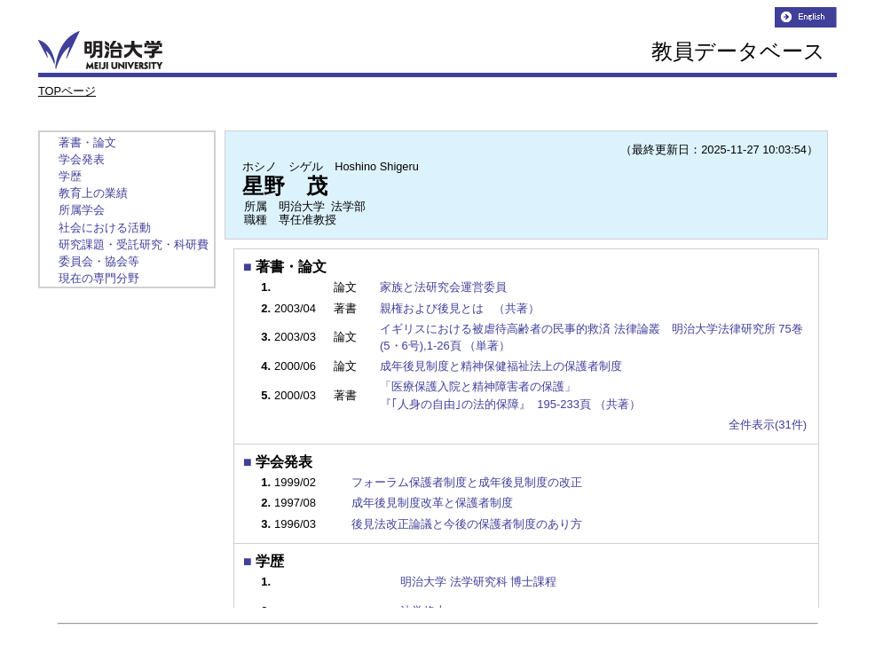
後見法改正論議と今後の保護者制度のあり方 (466, 524)
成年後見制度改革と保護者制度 (432, 502)
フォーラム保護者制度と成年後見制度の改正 (466, 482)
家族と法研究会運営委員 (449, 287)
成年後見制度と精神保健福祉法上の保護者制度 (507, 366)
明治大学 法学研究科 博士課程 (478, 581)
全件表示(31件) (768, 424)
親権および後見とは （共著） (461, 308)
